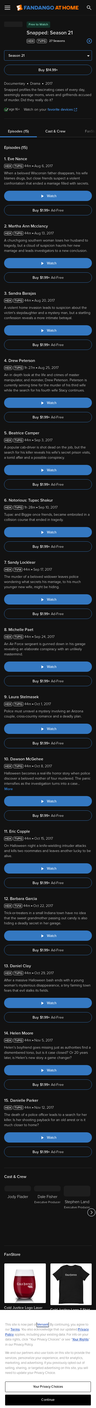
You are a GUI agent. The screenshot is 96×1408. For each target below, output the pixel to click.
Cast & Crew (55, 131)
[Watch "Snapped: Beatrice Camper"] (48, 470)
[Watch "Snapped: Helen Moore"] (48, 1070)
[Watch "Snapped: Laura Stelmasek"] (48, 729)
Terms (15, 1329)
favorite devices (62, 109)
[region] (48, 1359)
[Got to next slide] (91, 1212)
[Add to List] (89, 41)
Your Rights (80, 1339)
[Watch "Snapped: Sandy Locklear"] (48, 599)
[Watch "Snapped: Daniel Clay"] (48, 1003)
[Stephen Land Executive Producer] (77, 1212)
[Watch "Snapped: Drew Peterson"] (48, 403)
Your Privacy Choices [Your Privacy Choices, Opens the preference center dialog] (48, 1387)
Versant (42, 1325)
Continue (48, 1400)
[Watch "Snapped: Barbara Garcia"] (48, 936)
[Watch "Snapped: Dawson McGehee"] (48, 801)
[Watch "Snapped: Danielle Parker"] (48, 1137)
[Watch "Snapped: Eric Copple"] (48, 868)
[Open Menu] (7, 7)
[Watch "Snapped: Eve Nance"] (48, 196)
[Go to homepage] (47, 8)
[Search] (89, 8)
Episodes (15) (18, 131)
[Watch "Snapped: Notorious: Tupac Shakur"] (48, 532)
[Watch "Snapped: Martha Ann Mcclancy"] (48, 263)
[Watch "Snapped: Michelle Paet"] (48, 667)
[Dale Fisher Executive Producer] (47, 1212)
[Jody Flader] (17, 1212)
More (8, 789)
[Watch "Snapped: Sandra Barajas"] (48, 330)
